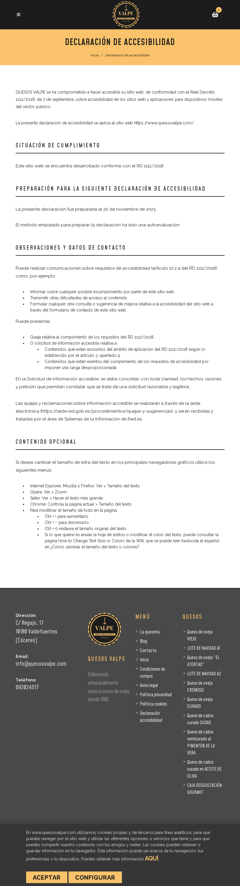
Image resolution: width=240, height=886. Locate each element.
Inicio (95, 55)
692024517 (27, 687)
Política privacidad (156, 695)
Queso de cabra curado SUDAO (200, 719)
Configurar (95, 877)
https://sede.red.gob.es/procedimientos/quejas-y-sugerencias (106, 411)
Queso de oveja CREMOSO (200, 686)
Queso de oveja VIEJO (200, 635)
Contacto (148, 650)
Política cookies (153, 704)
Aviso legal (149, 685)
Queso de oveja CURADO (200, 703)
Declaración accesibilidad (151, 717)
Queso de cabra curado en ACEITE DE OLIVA (204, 769)
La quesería (150, 632)
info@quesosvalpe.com (41, 664)
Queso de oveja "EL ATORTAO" (203, 661)
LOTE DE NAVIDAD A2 (204, 674)
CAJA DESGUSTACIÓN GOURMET (204, 789)
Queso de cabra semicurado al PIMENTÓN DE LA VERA (201, 742)
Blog (143, 641)
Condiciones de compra (152, 672)
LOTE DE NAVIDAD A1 (203, 648)
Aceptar (47, 877)
